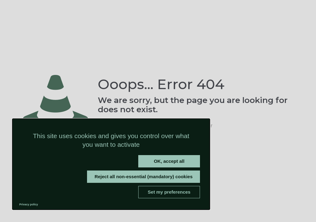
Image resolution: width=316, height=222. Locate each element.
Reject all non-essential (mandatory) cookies (143, 176)
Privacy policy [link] (28, 204)
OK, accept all (169, 161)
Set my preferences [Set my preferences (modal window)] (169, 192)
